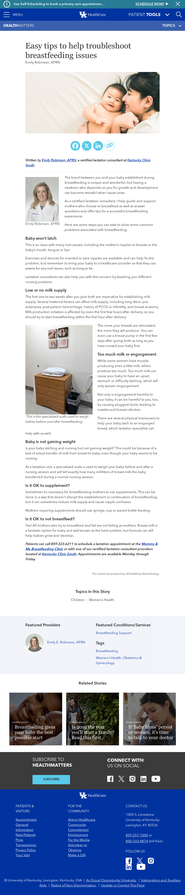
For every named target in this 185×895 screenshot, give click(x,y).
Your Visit (23, 855)
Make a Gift (76, 855)
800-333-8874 (137, 841)
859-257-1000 (137, 835)
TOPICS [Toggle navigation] (172, 26)
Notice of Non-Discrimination (74, 885)
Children (77, 600)
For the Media (79, 840)
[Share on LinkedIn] (98, 146)
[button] (13, 15)
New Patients (26, 835)
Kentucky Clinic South (59, 554)
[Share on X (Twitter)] (86, 146)
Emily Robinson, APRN (59, 160)
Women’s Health (101, 600)
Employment (78, 835)
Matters (18, 26)
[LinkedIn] (143, 779)
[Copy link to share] (109, 146)
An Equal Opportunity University (111, 880)
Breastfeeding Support (113, 633)
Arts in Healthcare (81, 820)
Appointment (26, 820)
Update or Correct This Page (123, 885)
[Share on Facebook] (75, 146)
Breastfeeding (107, 651)
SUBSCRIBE (51, 779)
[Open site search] (179, 15)
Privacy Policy (26, 850)
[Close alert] (178, 4)
